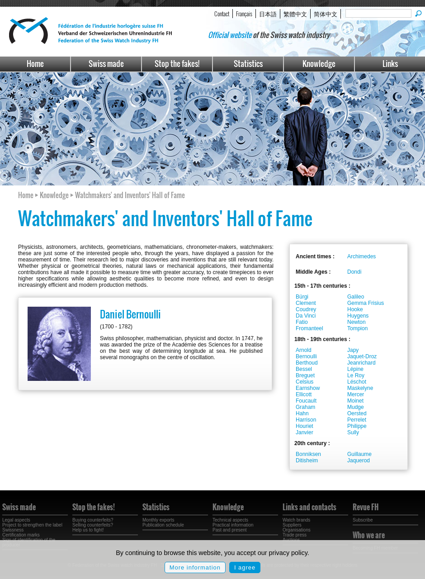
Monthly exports (158, 519)
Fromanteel (309, 328)
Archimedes (361, 256)
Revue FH (365, 507)
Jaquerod (358, 460)
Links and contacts (309, 507)
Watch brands (296, 519)
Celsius (304, 382)
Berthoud (307, 363)
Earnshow (308, 388)
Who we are (369, 535)
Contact (221, 13)
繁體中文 (295, 13)
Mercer (355, 394)
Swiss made (106, 63)
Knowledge (318, 63)
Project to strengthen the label (32, 524)
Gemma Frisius (365, 303)
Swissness (13, 529)
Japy (353, 350)
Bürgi (302, 297)
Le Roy (355, 375)
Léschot (356, 382)
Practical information (233, 524)
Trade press (295, 534)
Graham (305, 407)
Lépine (355, 369)
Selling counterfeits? (92, 524)
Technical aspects (230, 519)
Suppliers (292, 524)
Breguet (305, 375)
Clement (306, 303)
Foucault (306, 401)
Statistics (248, 63)
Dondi (354, 272)
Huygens (357, 316)
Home (35, 63)
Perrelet (356, 420)
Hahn (302, 413)
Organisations (297, 529)
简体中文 (325, 13)
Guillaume (359, 454)
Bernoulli (306, 356)
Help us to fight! (88, 529)
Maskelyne (360, 388)
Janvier (304, 432)
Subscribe (363, 519)
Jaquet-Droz (362, 356)
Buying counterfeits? (92, 519)
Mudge (355, 407)
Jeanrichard (361, 363)
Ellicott (304, 394)
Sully (353, 432)
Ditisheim (307, 460)
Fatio (302, 322)
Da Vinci (306, 316)
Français (244, 13)
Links (390, 63)
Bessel (304, 369)
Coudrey (306, 309)
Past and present (229, 529)
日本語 (268, 13)
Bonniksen (308, 454)
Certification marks (21, 534)
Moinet (355, 401)
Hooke (355, 309)
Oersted (357, 413)
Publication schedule (163, 524)
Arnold (304, 350)
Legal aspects (16, 519)
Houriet (304, 426)
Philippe (357, 426)
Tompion (357, 328)
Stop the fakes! (177, 63)
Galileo (355, 297)
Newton (356, 322)
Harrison (306, 420)
